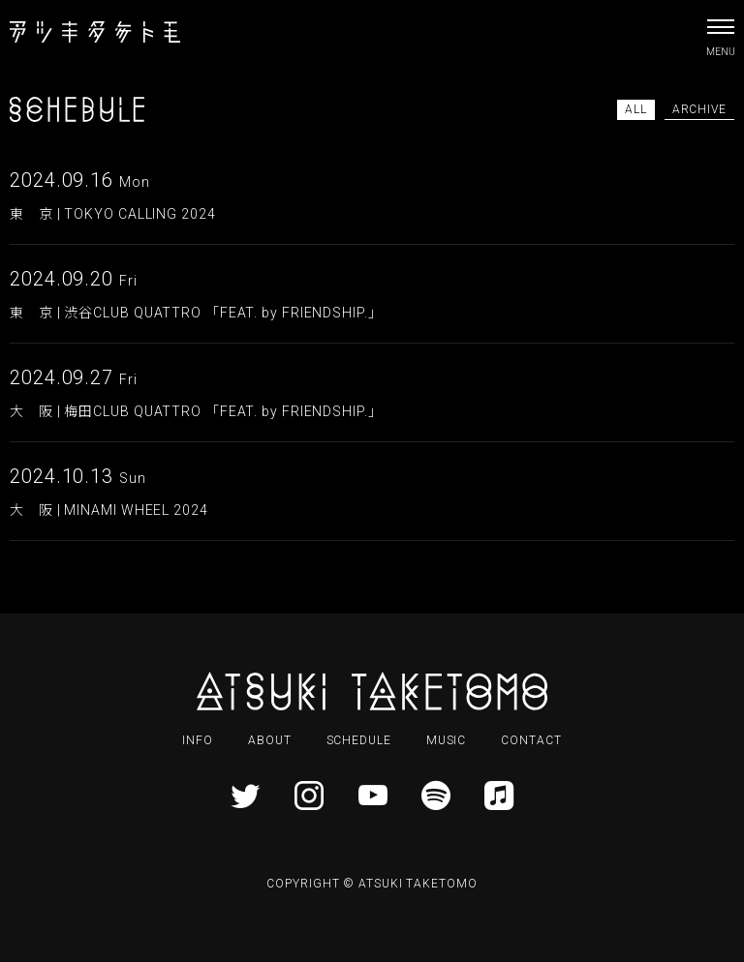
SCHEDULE (358, 740)
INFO (197, 740)
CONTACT (531, 740)
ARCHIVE (699, 109)
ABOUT (270, 740)
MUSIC (446, 740)
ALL (636, 109)
